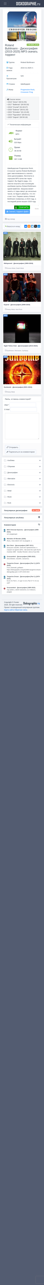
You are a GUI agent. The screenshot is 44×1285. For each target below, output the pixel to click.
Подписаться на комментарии (21, 452)
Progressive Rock (27, 90)
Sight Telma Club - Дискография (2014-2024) (21, 346)
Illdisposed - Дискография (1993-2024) (18, 263)
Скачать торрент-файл (17, 212)
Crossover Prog (27, 92)
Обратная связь (20, 610)
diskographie (28, 3)
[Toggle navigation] (5, 3)
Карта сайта (9, 610)
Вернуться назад (12, 226)
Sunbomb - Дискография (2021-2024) (18, 387)
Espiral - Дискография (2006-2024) (17, 305)
